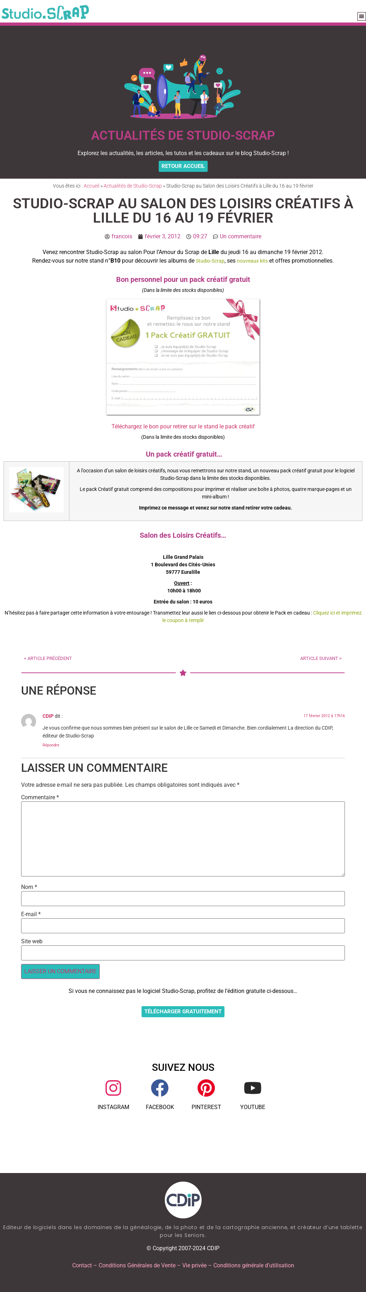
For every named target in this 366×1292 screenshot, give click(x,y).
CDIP (48, 716)
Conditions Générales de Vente (137, 1265)
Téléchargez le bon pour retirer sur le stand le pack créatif (183, 426)
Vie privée (194, 1265)
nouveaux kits (252, 261)
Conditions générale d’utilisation (253, 1265)
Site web (32, 941)
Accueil (91, 186)
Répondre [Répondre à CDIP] (51, 745)
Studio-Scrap (210, 261)
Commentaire (40, 797)
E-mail (31, 914)
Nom (29, 887)
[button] (361, 16)
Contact (82, 1265)
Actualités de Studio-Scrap (133, 186)
